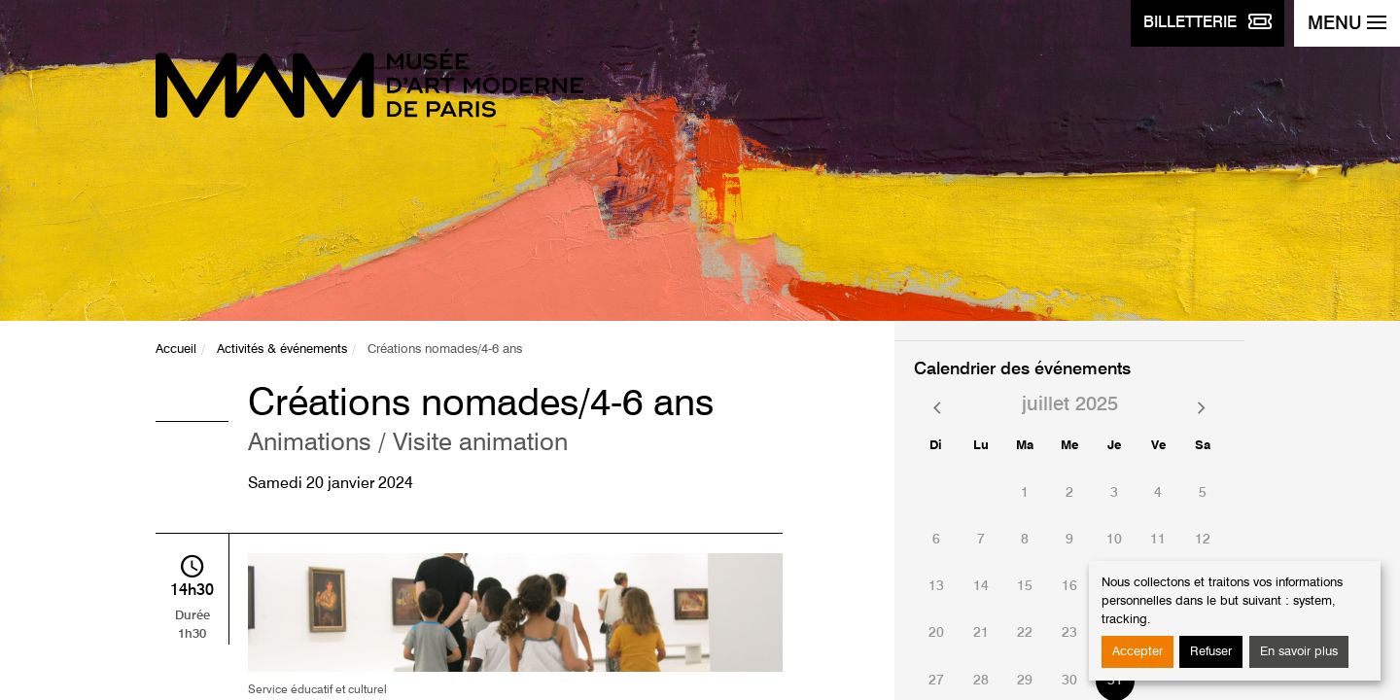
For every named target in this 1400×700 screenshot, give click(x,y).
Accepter (1137, 652)
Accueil (176, 349)
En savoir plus (1299, 652)
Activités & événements (282, 349)
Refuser (1211, 652)
